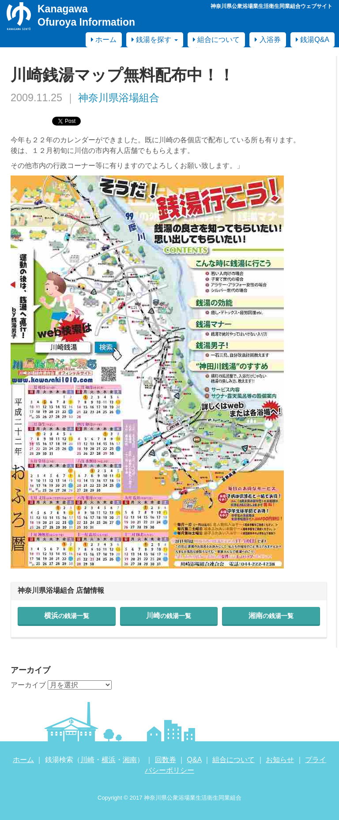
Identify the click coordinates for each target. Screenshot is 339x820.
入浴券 (267, 39)
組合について (216, 39)
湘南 (271, 615)
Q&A (194, 759)
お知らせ (280, 759)
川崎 (168, 615)
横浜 (66, 615)
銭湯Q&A (312, 39)
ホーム (104, 39)
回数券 (165, 759)
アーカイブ (28, 685)
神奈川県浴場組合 (118, 97)
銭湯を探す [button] (155, 39)
